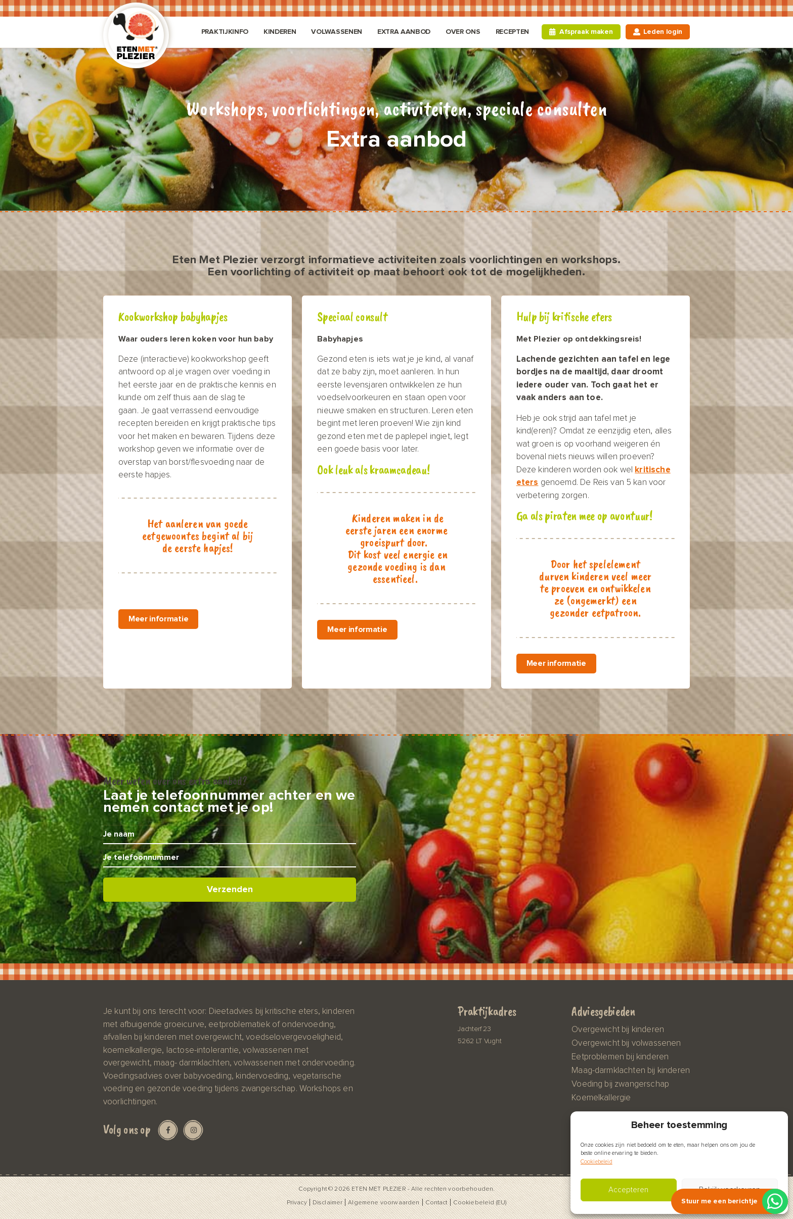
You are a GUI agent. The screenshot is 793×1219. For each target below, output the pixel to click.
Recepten (512, 31)
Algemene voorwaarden (383, 1202)
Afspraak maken (586, 31)
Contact (436, 1202)
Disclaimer (328, 1202)
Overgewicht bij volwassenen (626, 1043)
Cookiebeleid (596, 1161)
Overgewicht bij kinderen (617, 1030)
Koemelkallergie (601, 1098)
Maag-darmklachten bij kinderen (630, 1070)
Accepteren (628, 1190)
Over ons (463, 31)
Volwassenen (336, 31)
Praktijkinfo (224, 31)
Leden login (662, 31)
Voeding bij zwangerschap (620, 1084)
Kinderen (279, 31)
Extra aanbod (403, 31)
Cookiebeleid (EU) (480, 1202)
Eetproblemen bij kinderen (620, 1057)
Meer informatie (158, 619)
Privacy (297, 1202)
